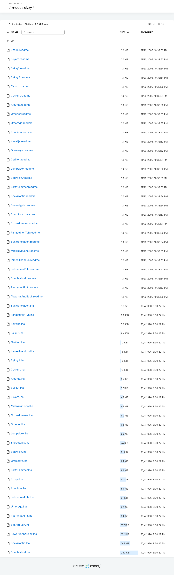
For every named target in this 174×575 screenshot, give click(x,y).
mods (16, 7)
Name (15, 32)
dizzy (28, 7)
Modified (147, 32)
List (151, 24)
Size (125, 32)
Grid (161, 24)
